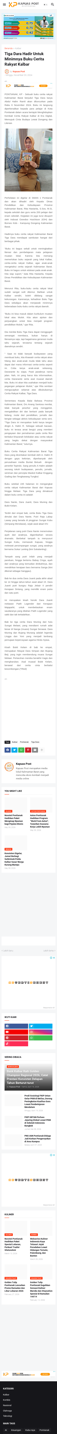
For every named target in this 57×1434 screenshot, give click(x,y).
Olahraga (7, 1411)
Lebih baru (8, 950)
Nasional (7, 1405)
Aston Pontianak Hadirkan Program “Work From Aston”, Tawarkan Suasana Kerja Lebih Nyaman (40, 821)
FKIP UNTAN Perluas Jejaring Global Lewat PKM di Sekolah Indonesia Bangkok (37, 1121)
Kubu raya (30, 1430)
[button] (4, 4)
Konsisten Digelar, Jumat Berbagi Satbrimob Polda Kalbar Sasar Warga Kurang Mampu (14, 859)
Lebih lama (48, 950)
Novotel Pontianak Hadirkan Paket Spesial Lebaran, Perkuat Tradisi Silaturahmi (13, 1244)
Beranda (9, 48)
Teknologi (7, 1416)
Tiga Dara (35, 742)
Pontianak (24, 742)
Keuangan (16, 1430)
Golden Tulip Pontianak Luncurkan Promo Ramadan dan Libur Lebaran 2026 (15, 1286)
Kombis (6, 1400)
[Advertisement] (28, 709)
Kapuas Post (23, 763)
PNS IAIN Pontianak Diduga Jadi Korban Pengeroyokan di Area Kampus (37, 1139)
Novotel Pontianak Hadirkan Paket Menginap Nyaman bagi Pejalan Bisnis (14, 819)
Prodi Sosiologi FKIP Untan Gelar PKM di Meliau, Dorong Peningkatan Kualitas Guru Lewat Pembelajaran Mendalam (38, 1101)
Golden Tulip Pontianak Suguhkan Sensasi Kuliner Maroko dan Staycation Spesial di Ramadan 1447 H (41, 1289)
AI (6, 1430)
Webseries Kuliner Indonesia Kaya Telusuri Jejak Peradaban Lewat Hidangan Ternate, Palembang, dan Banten (39, 1247)
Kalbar (18, 48)
